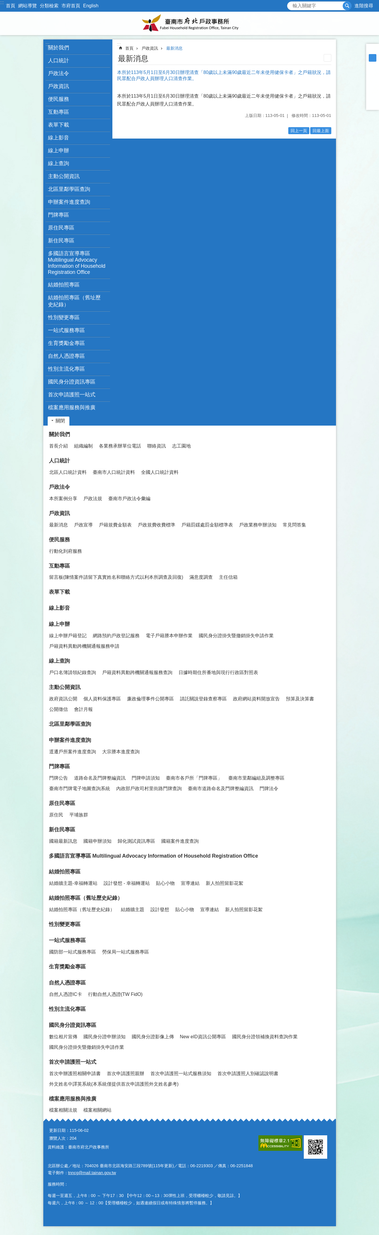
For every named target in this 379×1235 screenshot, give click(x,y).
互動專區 (59, 566)
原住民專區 (62, 803)
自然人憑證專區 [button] (66, 356)
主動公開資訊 (64, 687)
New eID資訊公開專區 (203, 1036)
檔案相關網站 (97, 1110)
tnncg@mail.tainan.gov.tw (92, 1172)
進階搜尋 (363, 5)
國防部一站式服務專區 (72, 951)
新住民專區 (62, 829)
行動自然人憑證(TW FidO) (115, 994)
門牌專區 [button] (58, 215)
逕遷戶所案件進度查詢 (72, 751)
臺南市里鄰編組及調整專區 (256, 777)
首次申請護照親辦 (125, 1073)
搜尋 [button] (347, 5)
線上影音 (58, 138)
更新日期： (59, 1130)
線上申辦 (59, 624)
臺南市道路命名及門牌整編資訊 (220, 788)
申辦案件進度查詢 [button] (69, 202)
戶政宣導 (83, 524)
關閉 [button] (60, 420)
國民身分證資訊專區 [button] (71, 382)
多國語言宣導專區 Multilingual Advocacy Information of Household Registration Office (77, 263)
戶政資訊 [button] (58, 86)
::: (2, 2)
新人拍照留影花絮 (224, 883)
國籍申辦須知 (97, 841)
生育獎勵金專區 (66, 343)
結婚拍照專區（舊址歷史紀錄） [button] (74, 301)
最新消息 (174, 48)
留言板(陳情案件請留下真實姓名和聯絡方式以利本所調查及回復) (116, 577)
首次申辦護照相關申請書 (75, 1073)
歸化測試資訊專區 (136, 841)
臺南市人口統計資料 (114, 472)
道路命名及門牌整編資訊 (100, 777)
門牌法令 (269, 788)
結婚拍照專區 (64, 872)
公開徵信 (58, 709)
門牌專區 (59, 766)
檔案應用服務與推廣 (72, 1099)
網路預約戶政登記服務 (116, 635)
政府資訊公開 (63, 698)
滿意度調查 (201, 577)
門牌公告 (58, 777)
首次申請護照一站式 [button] (71, 395)
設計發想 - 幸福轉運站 (127, 883)
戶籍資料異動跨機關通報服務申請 (84, 646)
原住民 (56, 814)
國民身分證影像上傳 (153, 1036)
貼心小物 (165, 883)
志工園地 (181, 445)
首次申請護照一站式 (72, 1062)
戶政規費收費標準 (156, 524)
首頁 (10, 5)
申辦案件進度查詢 (70, 740)
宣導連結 (190, 883)
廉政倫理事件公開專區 (150, 698)
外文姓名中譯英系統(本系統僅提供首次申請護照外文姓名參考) (114, 1084)
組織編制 (83, 445)
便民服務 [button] (58, 99)
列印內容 (327, 58)
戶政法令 (59, 487)
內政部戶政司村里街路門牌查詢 (149, 788)
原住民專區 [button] (61, 228)
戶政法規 (92, 498)
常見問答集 (294, 524)
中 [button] (372, 58)
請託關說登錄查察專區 (203, 698)
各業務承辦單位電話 (120, 445)
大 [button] (372, 65)
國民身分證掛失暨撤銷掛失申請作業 (236, 635)
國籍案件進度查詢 (180, 841)
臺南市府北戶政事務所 (189, 23)
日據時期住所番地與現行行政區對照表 (218, 672)
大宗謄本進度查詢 (121, 751)
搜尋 (291, 4)
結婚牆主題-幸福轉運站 (73, 883)
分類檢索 (49, 5)
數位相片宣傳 (63, 1036)
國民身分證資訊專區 (72, 1025)
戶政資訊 (150, 48)
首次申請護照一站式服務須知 (180, 1073)
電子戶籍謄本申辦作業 (169, 635)
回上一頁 (299, 130)
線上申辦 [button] (58, 150)
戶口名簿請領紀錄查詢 (72, 672)
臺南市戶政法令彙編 (129, 498)
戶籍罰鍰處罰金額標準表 (207, 524)
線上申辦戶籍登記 (68, 635)
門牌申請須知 (146, 777)
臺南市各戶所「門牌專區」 (194, 777)
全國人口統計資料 (160, 472)
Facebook (372, 73)
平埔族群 (78, 814)
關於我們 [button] (58, 48)
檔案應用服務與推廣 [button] (71, 407)
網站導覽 (27, 5)
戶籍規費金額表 (115, 524)
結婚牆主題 (132, 909)
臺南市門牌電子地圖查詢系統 (79, 788)
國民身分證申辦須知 (104, 1036)
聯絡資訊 (156, 445)
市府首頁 (70, 5)
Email (372, 103)
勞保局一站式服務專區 (125, 951)
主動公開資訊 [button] (64, 176)
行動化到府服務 (65, 551)
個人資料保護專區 (102, 698)
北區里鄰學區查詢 (69, 189)
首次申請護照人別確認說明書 (247, 1073)
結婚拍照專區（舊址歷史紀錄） (86, 898)
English (90, 5)
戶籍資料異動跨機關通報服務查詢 (137, 672)
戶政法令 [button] (58, 73)
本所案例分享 (63, 498)
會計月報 (83, 709)
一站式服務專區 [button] (66, 330)
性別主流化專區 (66, 369)
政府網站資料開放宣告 (256, 698)
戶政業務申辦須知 (258, 524)
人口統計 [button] (58, 60)
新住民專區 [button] (61, 240)
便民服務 (59, 540)
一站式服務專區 (67, 940)
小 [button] (372, 50)
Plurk (372, 80)
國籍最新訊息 (63, 841)
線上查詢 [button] (58, 163)
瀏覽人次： (59, 1138)
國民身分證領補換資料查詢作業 (265, 1036)
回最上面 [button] (321, 130)
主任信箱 (228, 577)
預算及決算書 (300, 698)
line (372, 96)
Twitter (372, 88)
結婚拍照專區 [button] (64, 285)
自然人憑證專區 (67, 983)
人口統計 (59, 461)
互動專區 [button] (58, 112)
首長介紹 (58, 445)
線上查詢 (59, 661)
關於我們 (59, 434)
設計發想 (159, 909)
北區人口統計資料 (68, 472)
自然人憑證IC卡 (65, 994)
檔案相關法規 (63, 1110)
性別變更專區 (64, 317)
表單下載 (58, 125)
